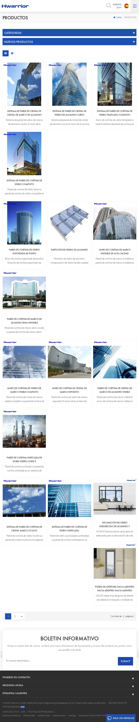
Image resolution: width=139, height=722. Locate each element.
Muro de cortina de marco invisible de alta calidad (115, 251)
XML (23, 712)
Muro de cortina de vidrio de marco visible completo (24, 390)
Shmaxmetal (29, 716)
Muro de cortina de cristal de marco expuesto (69, 390)
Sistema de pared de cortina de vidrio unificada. (69, 528)
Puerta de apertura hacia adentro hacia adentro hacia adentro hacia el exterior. (114, 588)
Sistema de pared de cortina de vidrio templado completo (114, 113)
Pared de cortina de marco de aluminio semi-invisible (24, 320)
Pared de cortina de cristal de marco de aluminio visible (114, 390)
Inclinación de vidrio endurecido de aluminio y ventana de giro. (114, 524)
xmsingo (72, 716)
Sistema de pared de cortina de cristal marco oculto (24, 528)
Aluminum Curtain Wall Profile (92, 716)
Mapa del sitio (11, 712)
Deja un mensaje (120, 718)
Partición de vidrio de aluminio (69, 249)
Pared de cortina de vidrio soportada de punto (24, 251)
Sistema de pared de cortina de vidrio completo (24, 182)
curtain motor (44, 716)
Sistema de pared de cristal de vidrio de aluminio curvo (69, 113)
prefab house (59, 716)
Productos (130, 17)
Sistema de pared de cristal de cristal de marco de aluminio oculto (24, 113)
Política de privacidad (40, 712)
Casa (117, 17)
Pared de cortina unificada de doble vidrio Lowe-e (24, 459)
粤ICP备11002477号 (118, 703)
